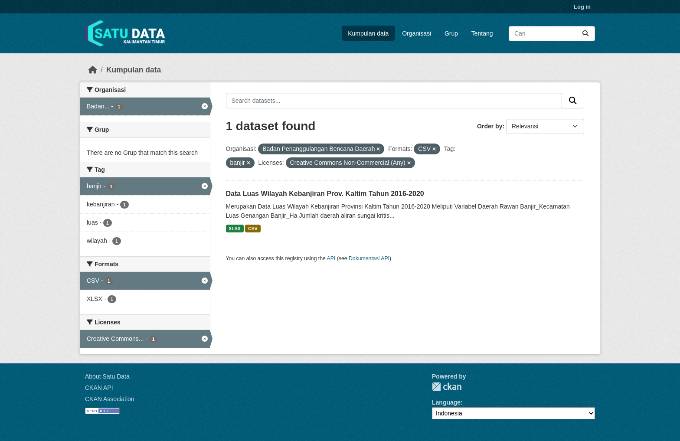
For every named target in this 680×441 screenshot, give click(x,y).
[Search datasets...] (552, 33)
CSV (253, 228)
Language (446, 402)
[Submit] (585, 33)
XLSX (234, 228)
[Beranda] (92, 69)
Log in (582, 6)
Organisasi (416, 33)
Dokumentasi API (369, 258)
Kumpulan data (368, 33)
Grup (451, 33)
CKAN (446, 386)
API (331, 258)
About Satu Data (107, 376)
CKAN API (99, 387)
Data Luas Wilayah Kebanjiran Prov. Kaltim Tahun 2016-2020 (325, 193)
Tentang (482, 33)
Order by (489, 126)
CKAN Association (109, 398)
